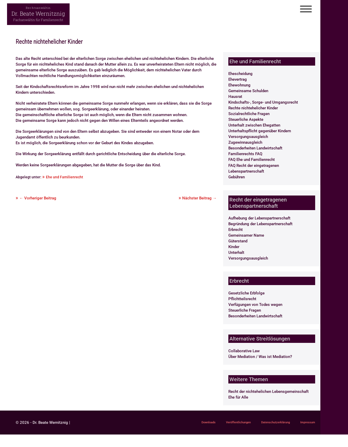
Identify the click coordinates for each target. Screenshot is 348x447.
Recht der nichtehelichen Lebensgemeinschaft (268, 391)
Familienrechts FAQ (245, 154)
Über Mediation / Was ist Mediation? (260, 356)
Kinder (233, 246)
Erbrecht (235, 229)
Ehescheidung (240, 73)
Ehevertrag (237, 79)
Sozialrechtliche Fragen (249, 113)
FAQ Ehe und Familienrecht (251, 159)
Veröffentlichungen (220, 423)
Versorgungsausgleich (248, 136)
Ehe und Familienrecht (64, 177)
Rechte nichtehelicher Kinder (253, 108)
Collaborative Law (244, 351)
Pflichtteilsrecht (242, 299)
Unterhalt (236, 252)
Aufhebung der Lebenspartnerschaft (259, 218)
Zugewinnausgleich (245, 142)
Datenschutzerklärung (266, 423)
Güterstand (237, 241)
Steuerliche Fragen (244, 310)
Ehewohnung (239, 85)
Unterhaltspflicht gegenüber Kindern (259, 131)
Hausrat (235, 96)
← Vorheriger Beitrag (37, 198)
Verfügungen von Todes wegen (255, 304)
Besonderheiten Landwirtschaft (255, 148)
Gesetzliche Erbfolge (246, 293)
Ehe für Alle (238, 397)
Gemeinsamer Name (246, 235)
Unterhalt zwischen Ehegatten (254, 125)
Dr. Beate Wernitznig (38, 13)
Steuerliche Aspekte (245, 119)
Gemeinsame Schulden (248, 91)
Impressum (183, 434)
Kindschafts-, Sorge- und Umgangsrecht (263, 102)
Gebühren (236, 177)
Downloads (183, 423)
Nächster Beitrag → (199, 198)
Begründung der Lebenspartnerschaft (260, 224)
